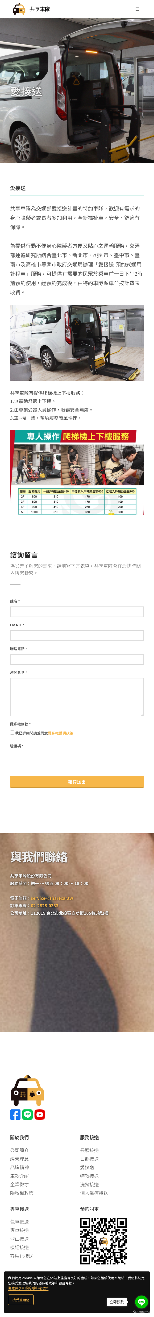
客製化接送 (21, 1255)
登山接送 (19, 1238)
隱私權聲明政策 (60, 733)
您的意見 (18, 672)
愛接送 (87, 1167)
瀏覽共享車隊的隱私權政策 (28, 1287)
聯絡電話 (18, 648)
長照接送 (89, 1150)
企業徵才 (19, 1184)
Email (17, 625)
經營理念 (19, 1158)
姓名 (15, 601)
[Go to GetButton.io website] (141, 1311)
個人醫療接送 (94, 1192)
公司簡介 (19, 1150)
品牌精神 (19, 1167)
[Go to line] (141, 1302)
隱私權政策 (21, 1192)
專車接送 (19, 1230)
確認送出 (77, 782)
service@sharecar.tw (52, 898)
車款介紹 (19, 1175)
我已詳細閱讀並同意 (44, 733)
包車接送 (19, 1221)
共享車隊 (31, 9)
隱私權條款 (20, 724)
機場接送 (19, 1247)
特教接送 (89, 1175)
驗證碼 (17, 746)
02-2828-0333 (44, 905)
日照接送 (89, 1158)
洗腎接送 (89, 1184)
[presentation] (49, 761)
